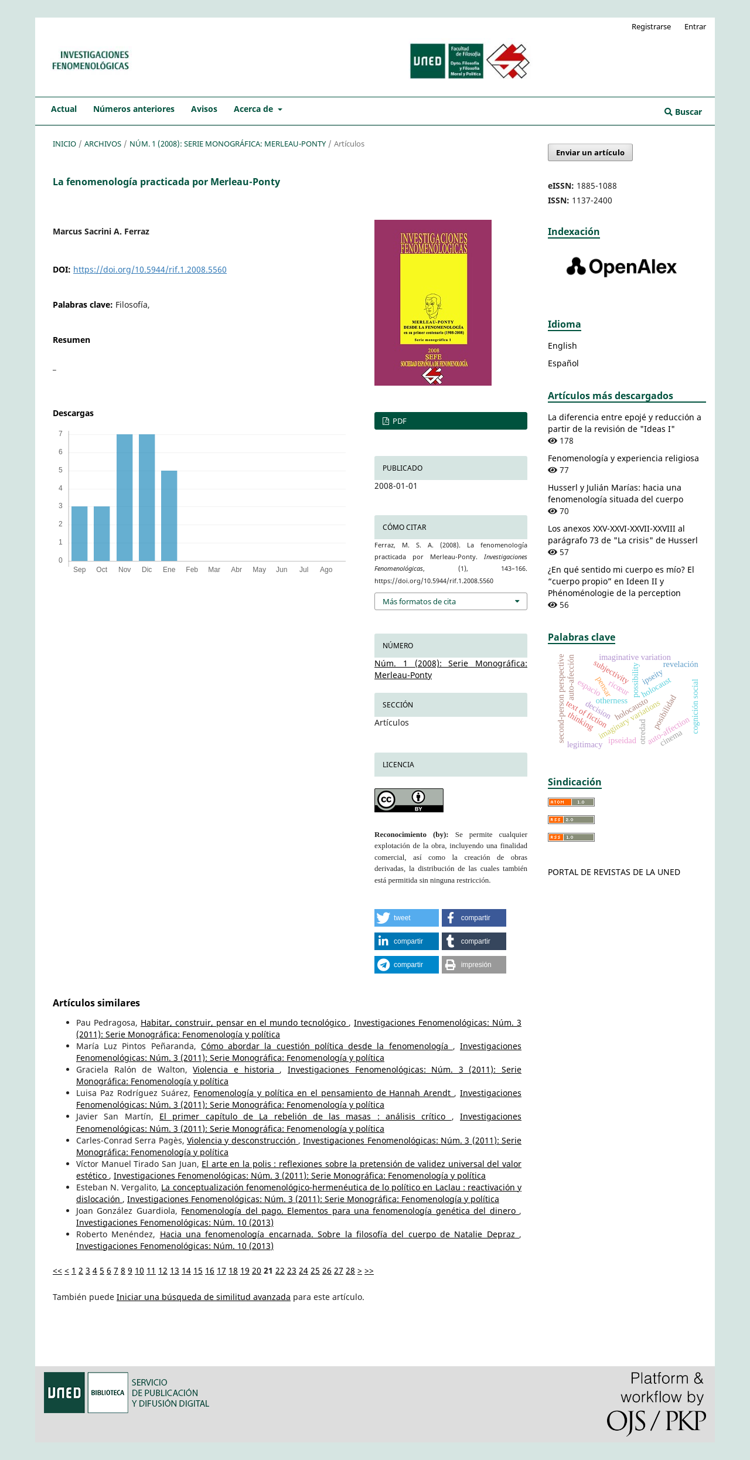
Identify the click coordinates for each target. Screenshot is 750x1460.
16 (209, 1270)
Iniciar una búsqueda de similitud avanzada (204, 1296)
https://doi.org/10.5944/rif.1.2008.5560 (150, 269)
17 (221, 1270)
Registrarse (651, 26)
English (562, 345)
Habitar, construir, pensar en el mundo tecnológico (245, 1022)
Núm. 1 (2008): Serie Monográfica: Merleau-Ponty (227, 143)
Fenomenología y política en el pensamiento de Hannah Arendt (323, 1092)
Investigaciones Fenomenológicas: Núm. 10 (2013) (175, 1222)
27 (338, 1270)
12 (163, 1270)
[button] (406, 918)
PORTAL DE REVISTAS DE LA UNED (614, 871)
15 (198, 1270)
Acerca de (254, 108)
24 (303, 1270)
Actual (64, 108)
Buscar (683, 111)
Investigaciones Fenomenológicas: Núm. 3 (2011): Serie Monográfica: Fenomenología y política (298, 1051)
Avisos (204, 108)
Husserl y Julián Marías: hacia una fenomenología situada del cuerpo (615, 493)
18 (233, 1270)
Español (563, 363)
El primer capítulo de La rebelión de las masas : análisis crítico (305, 1116)
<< (57, 1270)
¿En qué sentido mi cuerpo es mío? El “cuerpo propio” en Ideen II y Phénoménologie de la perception (621, 581)
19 (245, 1270)
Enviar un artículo (590, 152)
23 (291, 1270)
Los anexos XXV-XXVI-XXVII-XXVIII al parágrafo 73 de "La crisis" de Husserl (623, 534)
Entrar (695, 26)
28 (350, 1270)
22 (280, 1270)
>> (369, 1270)
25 (315, 1270)
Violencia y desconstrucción (242, 1140)
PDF (399, 421)
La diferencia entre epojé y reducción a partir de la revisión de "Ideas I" (624, 422)
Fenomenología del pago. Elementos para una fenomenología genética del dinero (350, 1210)
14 (186, 1270)
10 (139, 1270)
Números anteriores (134, 108)
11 (151, 1270)
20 (256, 1270)
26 (327, 1270)
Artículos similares (96, 1002)
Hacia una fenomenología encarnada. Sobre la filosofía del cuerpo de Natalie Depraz (339, 1234)
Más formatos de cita (419, 601)
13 (174, 1270)
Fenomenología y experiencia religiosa (623, 458)
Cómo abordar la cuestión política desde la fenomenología (327, 1045)
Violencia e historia (236, 1069)
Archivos (102, 143)
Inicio (64, 143)
